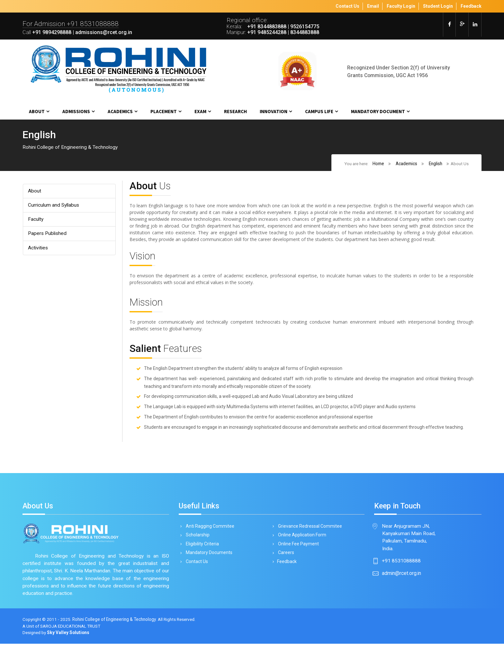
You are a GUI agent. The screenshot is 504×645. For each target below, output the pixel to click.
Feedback (286, 564)
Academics (120, 111)
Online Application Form (301, 536)
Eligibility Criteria (201, 545)
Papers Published (48, 234)
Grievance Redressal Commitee (309, 527)
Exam (200, 111)
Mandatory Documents (208, 554)
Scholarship (197, 536)
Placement (163, 111)
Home (378, 163)
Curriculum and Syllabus (54, 205)
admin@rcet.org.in (401, 574)
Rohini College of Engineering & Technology (115, 620)
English (435, 163)
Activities (38, 248)
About (37, 111)
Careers (285, 554)
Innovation (273, 111)
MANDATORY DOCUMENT (378, 111)
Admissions (76, 111)
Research (235, 111)
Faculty (35, 220)
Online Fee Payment (297, 545)
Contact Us (196, 564)
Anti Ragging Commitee (209, 527)
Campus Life (319, 111)
